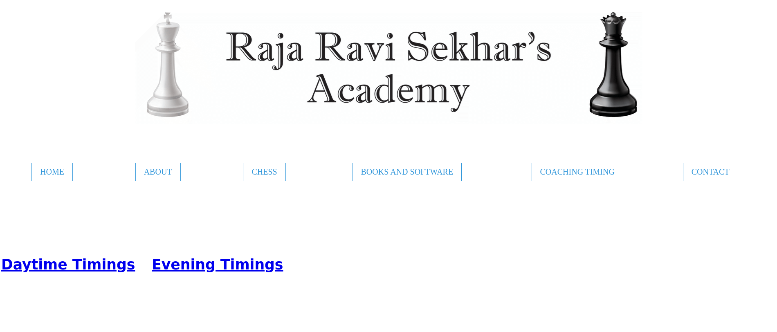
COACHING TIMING (577, 171)
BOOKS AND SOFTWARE (407, 171)
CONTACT (711, 171)
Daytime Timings (68, 264)
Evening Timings (217, 264)
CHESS (264, 171)
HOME (52, 171)
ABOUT (158, 171)
